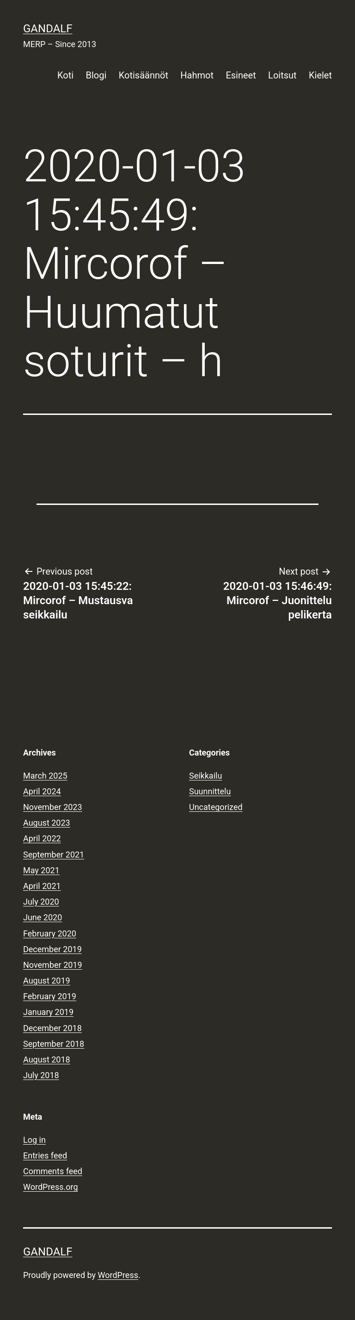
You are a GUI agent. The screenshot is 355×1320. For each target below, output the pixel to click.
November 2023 (52, 807)
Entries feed (45, 1155)
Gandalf (47, 28)
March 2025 (45, 775)
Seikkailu (205, 775)
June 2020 (42, 917)
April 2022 (42, 838)
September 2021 (53, 854)
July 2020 (41, 901)
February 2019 (49, 996)
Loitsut (282, 75)
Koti (65, 75)
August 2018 (46, 1059)
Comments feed (52, 1171)
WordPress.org (50, 1187)
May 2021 (41, 870)
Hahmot (197, 75)
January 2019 (48, 1012)
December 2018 (52, 1028)
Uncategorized (216, 807)
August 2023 (46, 823)
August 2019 (46, 980)
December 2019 (52, 949)
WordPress (118, 1275)
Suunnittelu (210, 791)
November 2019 (52, 965)
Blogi (96, 75)
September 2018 (53, 1044)
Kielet (320, 75)
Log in (34, 1140)
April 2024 (42, 791)
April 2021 (42, 886)
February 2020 (49, 933)
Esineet (241, 75)
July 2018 (41, 1075)
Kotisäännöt (143, 75)
